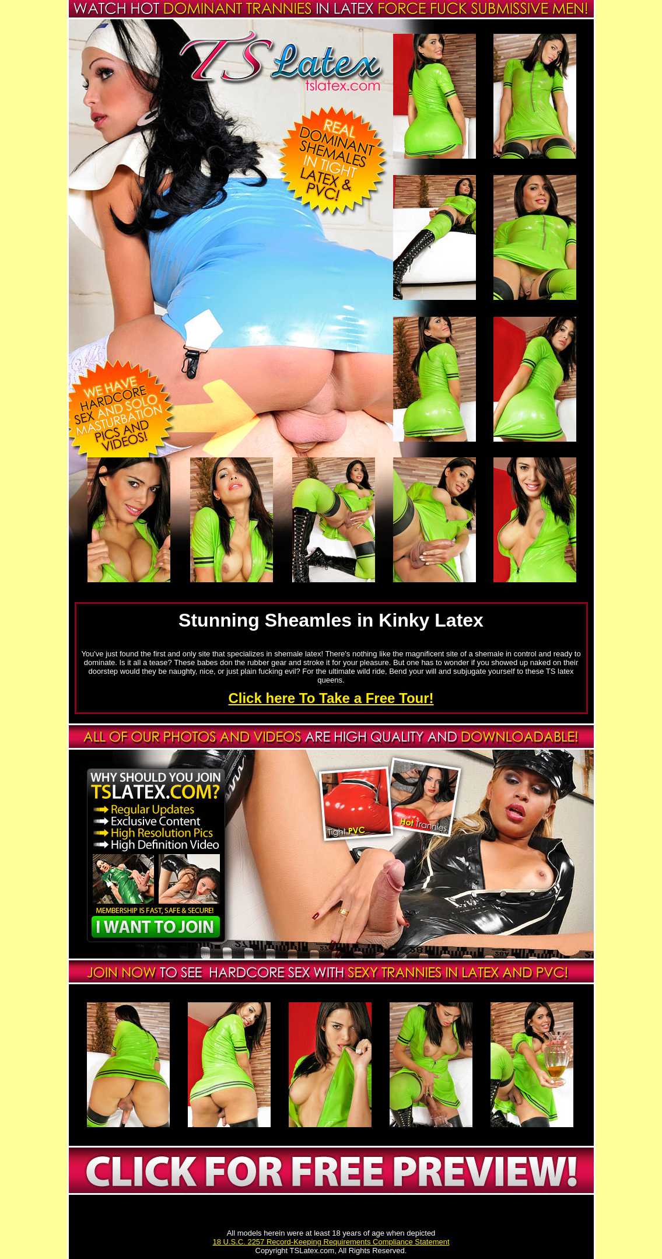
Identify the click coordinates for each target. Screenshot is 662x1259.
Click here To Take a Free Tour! (330, 698)
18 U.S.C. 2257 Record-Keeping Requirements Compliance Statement (330, 1241)
